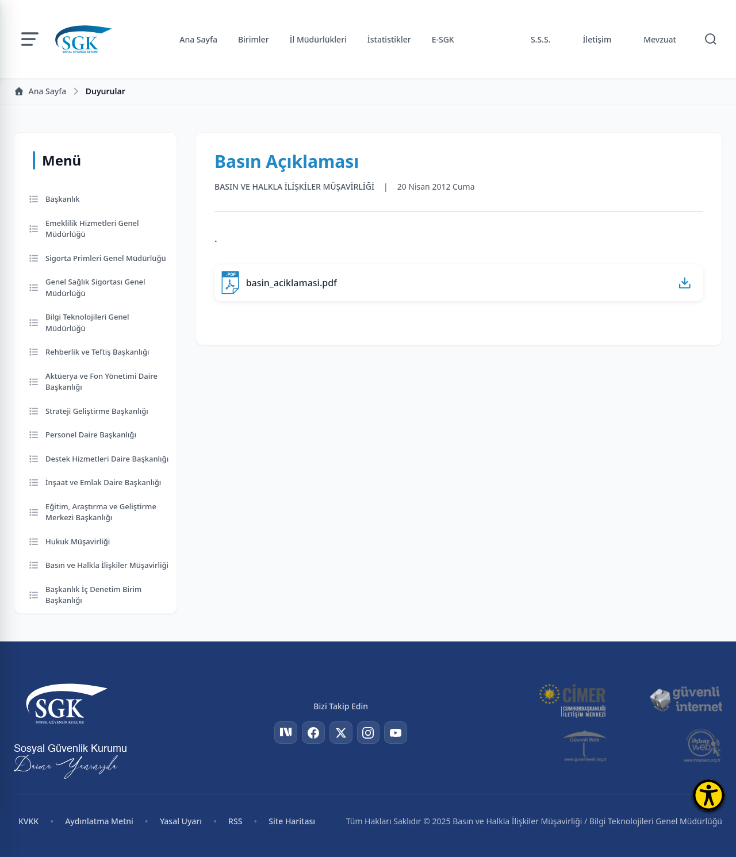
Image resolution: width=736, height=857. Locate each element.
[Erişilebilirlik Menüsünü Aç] (708, 795)
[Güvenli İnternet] (686, 699)
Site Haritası (292, 821)
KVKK (28, 821)
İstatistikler (389, 39)
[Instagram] (368, 732)
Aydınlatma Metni (99, 821)
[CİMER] (572, 699)
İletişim (596, 39)
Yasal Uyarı (181, 821)
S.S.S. (541, 39)
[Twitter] (340, 732)
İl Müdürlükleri (318, 39)
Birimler (253, 39)
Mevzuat (659, 39)
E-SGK (443, 39)
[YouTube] (396, 732)
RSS (235, 821)
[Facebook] (313, 732)
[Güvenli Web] (585, 745)
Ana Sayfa (198, 39)
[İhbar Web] (702, 745)
